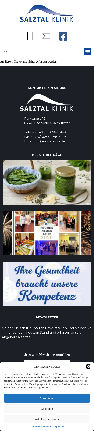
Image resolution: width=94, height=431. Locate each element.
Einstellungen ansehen (47, 419)
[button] (88, 366)
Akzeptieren (46, 398)
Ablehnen (47, 408)
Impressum (59, 426)
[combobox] (20, 51)
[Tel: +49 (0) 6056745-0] (30, 36)
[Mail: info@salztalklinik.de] (46, 36)
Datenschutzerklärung (42, 426)
